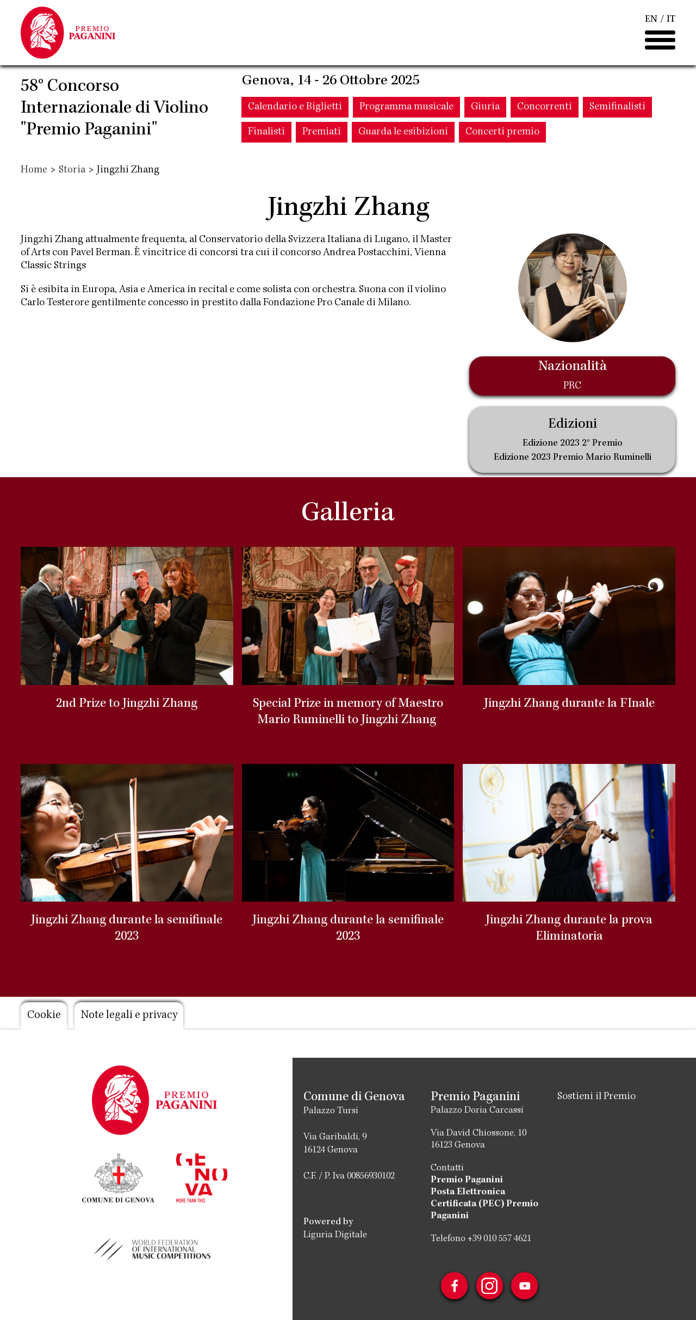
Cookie (44, 1016)
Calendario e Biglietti (295, 109)
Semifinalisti (617, 109)
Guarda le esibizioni (403, 134)
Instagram (489, 1285)
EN (651, 21)
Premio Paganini (467, 1180)
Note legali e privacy (132, 1016)
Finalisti (266, 134)
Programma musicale (406, 109)
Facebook (453, 1285)
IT (671, 21)
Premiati (321, 134)
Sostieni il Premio (596, 1096)
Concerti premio (502, 134)
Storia (72, 170)
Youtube (525, 1285)
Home (34, 170)
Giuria (485, 109)
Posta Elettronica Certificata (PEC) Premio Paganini (484, 1204)
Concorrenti (544, 109)
